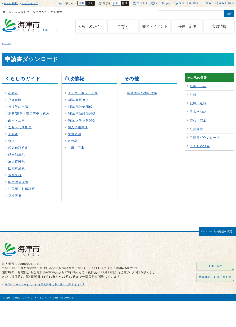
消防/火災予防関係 (82, 120)
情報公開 (74, 134)
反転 (116, 3)
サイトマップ (30, 3)
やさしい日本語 (186, 3)
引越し (195, 94)
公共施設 (196, 129)
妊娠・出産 (198, 86)
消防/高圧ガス (78, 100)
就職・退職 (198, 103)
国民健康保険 (18, 182)
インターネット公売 (83, 93)
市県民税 (15, 175)
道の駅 (73, 141)
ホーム (6, 43)
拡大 (90, 3)
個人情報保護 (78, 127)
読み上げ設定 (226, 3)
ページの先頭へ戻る (219, 231)
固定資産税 (16, 168)
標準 (81, 3)
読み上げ (211, 3)
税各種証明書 (18, 147)
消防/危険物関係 (80, 106)
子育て (122, 27)
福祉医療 (15, 195)
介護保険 (15, 100)
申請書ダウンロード (205, 137)
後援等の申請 (18, 106)
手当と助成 (198, 111)
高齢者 (13, 93)
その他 (131, 78)
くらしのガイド (23, 78)
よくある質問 (200, 146)
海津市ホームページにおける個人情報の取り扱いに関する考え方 (45, 284)
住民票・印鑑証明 (21, 188)
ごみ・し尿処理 (20, 127)
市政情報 (74, 78)
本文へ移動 (11, 3)
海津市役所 (215, 266)
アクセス (140, 3)
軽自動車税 (16, 154)
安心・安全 (198, 120)
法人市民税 (16, 161)
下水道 (13, 134)
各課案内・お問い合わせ (215, 277)
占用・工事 (16, 120)
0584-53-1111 (89, 268)
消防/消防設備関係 (82, 113)
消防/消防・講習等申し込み (28, 113)
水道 (11, 141)
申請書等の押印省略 (142, 93)
